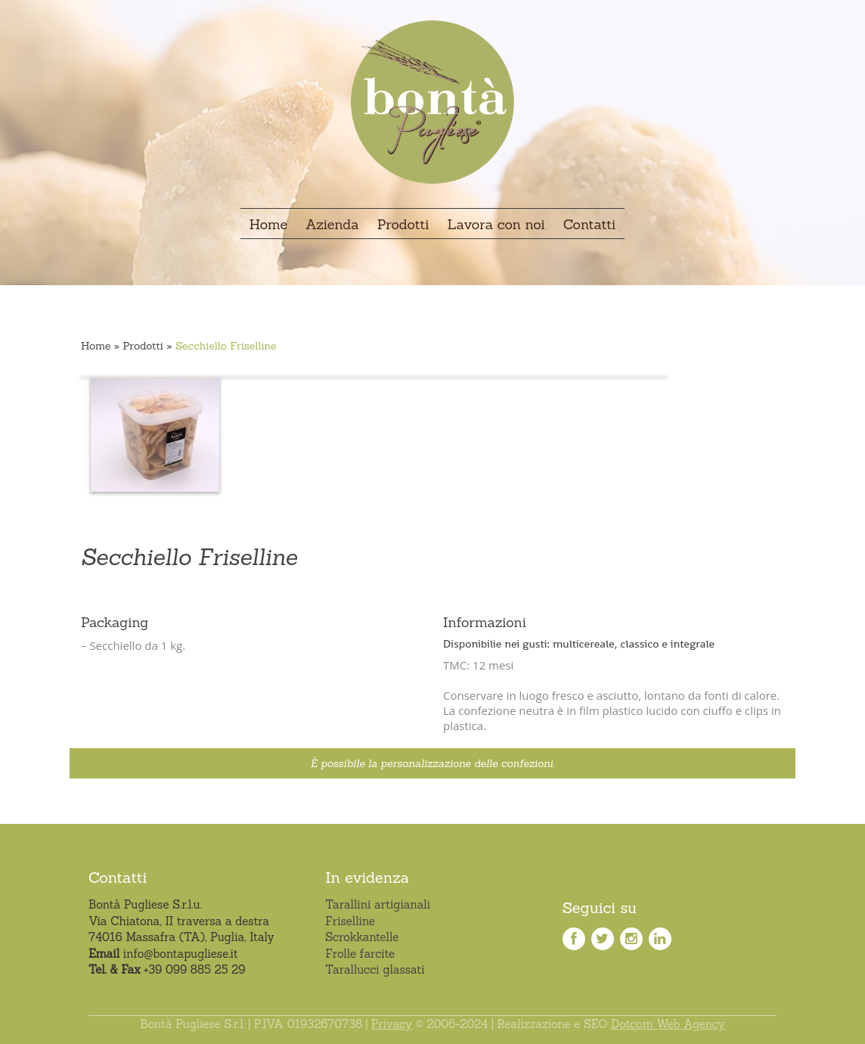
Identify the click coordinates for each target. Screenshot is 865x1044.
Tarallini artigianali (377, 904)
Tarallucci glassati (374, 969)
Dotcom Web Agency (668, 1024)
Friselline (350, 921)
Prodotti (142, 346)
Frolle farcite (360, 953)
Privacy (391, 1024)
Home (95, 346)
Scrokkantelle (361, 937)
